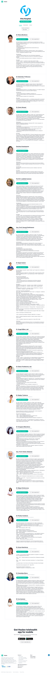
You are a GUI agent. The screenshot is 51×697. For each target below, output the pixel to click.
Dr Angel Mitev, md (22, 342)
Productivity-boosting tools (23, 683)
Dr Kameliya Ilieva (22, 595)
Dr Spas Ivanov (21, 272)
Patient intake (21, 679)
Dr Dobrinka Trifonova (23, 79)
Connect (30, 25)
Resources (20, 690)
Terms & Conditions (16, 694)
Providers (20, 25)
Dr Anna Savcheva (22, 568)
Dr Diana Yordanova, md (24, 380)
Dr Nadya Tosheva (22, 411)
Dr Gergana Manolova (23, 444)
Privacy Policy (22, 694)
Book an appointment (34, 39)
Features (19, 677)
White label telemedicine (22, 687)
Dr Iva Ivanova (20, 621)
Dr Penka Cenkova (22, 536)
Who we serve (20, 688)
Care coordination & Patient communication (23, 682)
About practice (25, 25)
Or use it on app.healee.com (25, 664)
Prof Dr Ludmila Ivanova (24, 184)
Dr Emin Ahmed (21, 110)
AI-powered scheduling (22, 684)
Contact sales (32, 680)
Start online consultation (25, 21)
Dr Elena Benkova (22, 35)
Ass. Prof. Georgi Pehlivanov (25, 234)
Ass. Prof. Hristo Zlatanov (24, 470)
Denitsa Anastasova (22, 150)
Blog (31, 677)
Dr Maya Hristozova (22, 507)
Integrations (21, 685)
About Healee (32, 679)
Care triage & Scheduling (23, 680)
